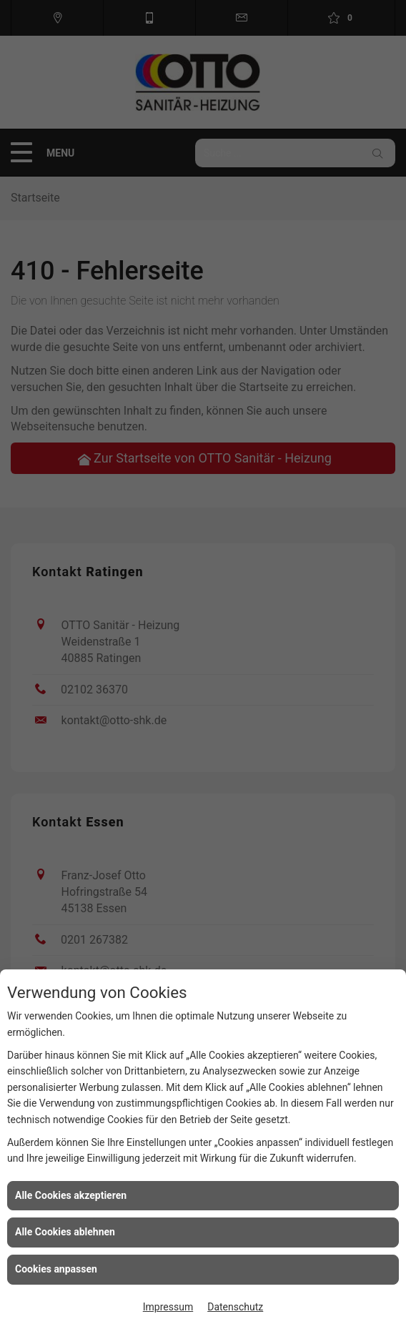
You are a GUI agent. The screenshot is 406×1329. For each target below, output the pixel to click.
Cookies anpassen (56, 1269)
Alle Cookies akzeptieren (71, 1195)
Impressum (168, 1307)
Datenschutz (235, 1307)
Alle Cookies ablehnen (65, 1231)
